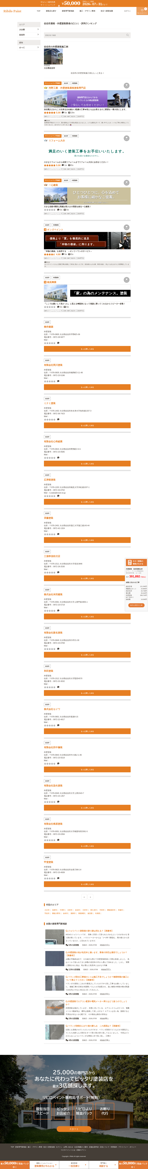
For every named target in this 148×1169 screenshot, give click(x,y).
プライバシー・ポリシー (127, 1147)
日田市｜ (70, 910)
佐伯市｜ (78, 910)
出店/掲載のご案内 (81, 1147)
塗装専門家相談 (68, 11)
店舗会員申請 (94, 1147)
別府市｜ (55, 910)
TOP (38, 11)
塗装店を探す (51, 11)
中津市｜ (63, 910)
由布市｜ (66, 913)
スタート (74, 1129)
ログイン (59, 1147)
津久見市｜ (94, 910)
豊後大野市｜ (57, 913)
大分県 (29, 29)
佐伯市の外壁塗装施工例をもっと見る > (87, 73)
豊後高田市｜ (112, 910)
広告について (104, 1147)
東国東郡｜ (82, 913)
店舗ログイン (81, 1150)
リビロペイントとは (68, 1150)
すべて (29, 47)
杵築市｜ (121, 910)
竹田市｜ (103, 910)
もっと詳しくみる (87, 349)
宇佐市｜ (48, 913)
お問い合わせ (68, 1147)
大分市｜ (48, 910)
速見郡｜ (91, 913)
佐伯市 (29, 34)
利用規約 (114, 1147)
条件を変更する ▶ (136, 605)
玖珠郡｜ (98, 913)
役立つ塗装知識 (107, 11)
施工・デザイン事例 (87, 11)
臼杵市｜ (86, 910)
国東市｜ (74, 913)
